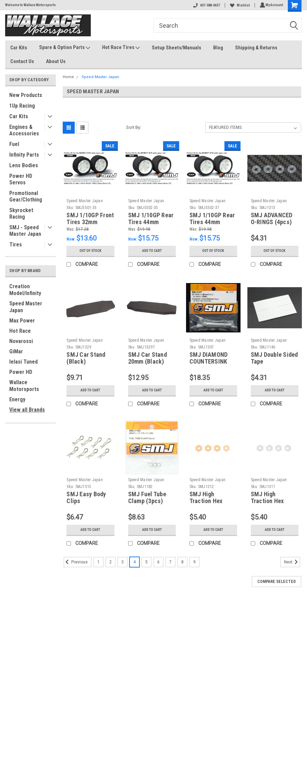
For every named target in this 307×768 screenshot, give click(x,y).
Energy (17, 399)
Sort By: (133, 127)
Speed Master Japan (25, 307)
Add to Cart (151, 250)
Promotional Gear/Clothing (25, 196)
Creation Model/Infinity (25, 289)
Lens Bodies (23, 165)
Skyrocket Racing (21, 213)
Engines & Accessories (24, 130)
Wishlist (239, 5)
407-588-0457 (205, 5)
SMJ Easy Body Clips (86, 497)
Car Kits (18, 48)
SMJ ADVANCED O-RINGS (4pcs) (272, 218)
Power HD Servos (20, 179)
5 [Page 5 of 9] (146, 562)
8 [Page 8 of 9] (182, 562)
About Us (55, 61)
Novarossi (21, 341)
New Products (25, 95)
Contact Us (22, 61)
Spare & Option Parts (64, 47)
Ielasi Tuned (23, 361)
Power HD (20, 372)
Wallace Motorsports (24, 385)
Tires (15, 244)
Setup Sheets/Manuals (176, 48)
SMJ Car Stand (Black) (85, 358)
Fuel (14, 144)
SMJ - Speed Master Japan (25, 230)
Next (292, 562)
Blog (218, 48)
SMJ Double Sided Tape (274, 358)
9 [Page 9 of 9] (194, 562)
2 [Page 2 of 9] (110, 562)
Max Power (22, 320)
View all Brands (27, 409)
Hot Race (20, 331)
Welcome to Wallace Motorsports (30, 5)
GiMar (16, 351)
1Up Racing (22, 105)
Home (68, 77)
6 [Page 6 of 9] (158, 562)
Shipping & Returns (256, 48)
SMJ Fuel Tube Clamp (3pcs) (147, 497)
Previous (76, 562)
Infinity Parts (24, 154)
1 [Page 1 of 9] (98, 562)
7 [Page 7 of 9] (170, 562)
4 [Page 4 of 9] (134, 562)
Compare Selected (276, 581)
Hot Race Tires (121, 47)
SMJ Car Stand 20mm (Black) (147, 358)
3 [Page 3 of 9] (122, 562)
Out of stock (90, 250)
